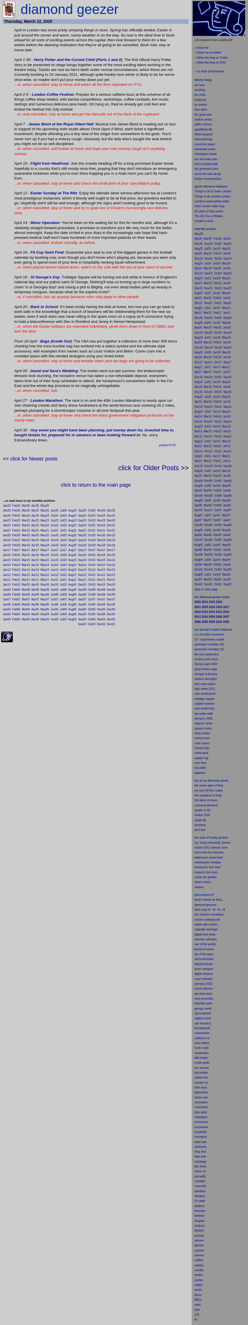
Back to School (44, 307)
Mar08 (26, 594)
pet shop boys (203, 993)
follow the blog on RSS (211, 62)
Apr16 (35, 554)
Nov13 (101, 569)
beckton (199, 1215)
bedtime (199, 1206)
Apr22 (35, 525)
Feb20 (16, 535)
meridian (215, 862)
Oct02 (92, 624)
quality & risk (202, 810)
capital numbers (204, 703)
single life (200, 820)
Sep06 (82, 604)
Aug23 (72, 520)
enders (205, 1043)
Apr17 (35, 550)
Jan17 (7, 550)
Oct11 (92, 579)
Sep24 (82, 515)
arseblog (199, 89)
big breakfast (202, 1013)
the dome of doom (206, 800)
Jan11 (7, 579)
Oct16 (92, 554)
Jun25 (54, 510)
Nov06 (101, 604)
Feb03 (16, 619)
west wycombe (203, 998)
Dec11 (111, 579)
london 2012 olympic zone (210, 847)
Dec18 (111, 545)
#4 (223, 909)
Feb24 (16, 515)
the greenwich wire (206, 168)
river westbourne (205, 693)
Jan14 (7, 564)
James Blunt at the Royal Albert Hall (60, 124)
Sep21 (82, 530)
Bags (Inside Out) (55, 341)
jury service (201, 1067)
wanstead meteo (204, 149)
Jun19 (54, 540)
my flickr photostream (210, 71)
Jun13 (54, 569)
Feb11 (16, 579)
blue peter (200, 1112)
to (199, 1309)
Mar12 (26, 574)
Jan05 (7, 609)
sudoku (199, 1265)
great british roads (205, 669)
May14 (44, 564)
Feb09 (16, 589)
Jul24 (63, 515)
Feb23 (16, 520)
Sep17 (82, 550)
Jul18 (63, 545)
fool (203, 829)
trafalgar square (204, 698)
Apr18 (35, 545)
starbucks (200, 1146)
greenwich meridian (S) (209, 649)
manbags (200, 1161)
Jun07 (54, 599)
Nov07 (101, 599)
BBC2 (198, 1299)
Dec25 (111, 510)
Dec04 (111, 614)
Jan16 (7, 554)
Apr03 (35, 619)
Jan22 (7, 525)
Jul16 (63, 554)
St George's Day (45, 277)
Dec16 (111, 554)
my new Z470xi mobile (208, 790)
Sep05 (82, 609)
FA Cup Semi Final (47, 252)
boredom (200, 825)
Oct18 (92, 545)
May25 (44, 510)
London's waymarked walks (211, 201)
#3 (218, 909)
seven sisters (202, 882)
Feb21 (16, 530)
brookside (200, 1132)
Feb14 (16, 564)
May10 (44, 584)
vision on (200, 1171)
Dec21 (111, 530)
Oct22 (92, 525)
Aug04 (72, 614)
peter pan (200, 1141)
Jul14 (63, 564)
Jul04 (63, 614)
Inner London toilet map (209, 206)
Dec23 (111, 520)
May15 (44, 560)
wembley (200, 1191)
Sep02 (82, 624)
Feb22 (16, 525)
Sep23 (82, 520)
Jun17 (54, 550)
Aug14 (72, 564)
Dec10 (111, 584)
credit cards (201, 1062)
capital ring (201, 758)
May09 (44, 589)
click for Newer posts (34, 459)
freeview (199, 1210)
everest (199, 1255)
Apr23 (35, 520)
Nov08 (101, 594)
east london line (204, 708)
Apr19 (35, 540)
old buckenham (204, 959)
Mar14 (26, 564)
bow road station (204, 684)
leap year (200, 1156)
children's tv (202, 1038)
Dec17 (111, 550)
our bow (199, 85)
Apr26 (35, 505)
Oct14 (92, 564)
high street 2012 (204, 688)
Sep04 (82, 614)
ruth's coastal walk (206, 164)
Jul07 (63, 599)
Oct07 (92, 599)
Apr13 (35, 569)
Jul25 (63, 510)
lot (196, 1309)
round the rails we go (207, 174)
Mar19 (26, 540)
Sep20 (82, 535)
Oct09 (92, 589)
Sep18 (82, 545)
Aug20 (72, 535)
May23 (44, 520)
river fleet (200, 763)
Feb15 (16, 560)
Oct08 (92, 594)
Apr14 (35, 564)
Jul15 (63, 560)
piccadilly (200, 767)
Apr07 (35, 599)
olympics (200, 983)
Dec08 (111, 594)
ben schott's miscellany (209, 914)
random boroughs (205, 678)
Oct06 (92, 604)
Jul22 (63, 525)
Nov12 (101, 574)
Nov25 (101, 510)
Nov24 (101, 515)
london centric (203, 119)
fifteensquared (203, 134)
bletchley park (203, 1003)
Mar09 (26, 589)
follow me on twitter (209, 52)
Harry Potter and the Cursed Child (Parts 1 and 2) (78, 60)
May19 (44, 540)
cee (196, 1280)
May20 (44, 535)
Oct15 (92, 560)
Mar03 (26, 619)
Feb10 (16, 584)
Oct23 (92, 520)
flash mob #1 (202, 909)
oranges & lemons (206, 674)
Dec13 (111, 569)
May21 (44, 530)
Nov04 (101, 614)
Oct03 (92, 619)
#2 (214, 909)
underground (212, 919)
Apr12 (35, 574)
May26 (44, 505)
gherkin (199, 1245)
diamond (199, 904)
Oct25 (92, 510)
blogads (199, 1220)
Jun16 (54, 554)
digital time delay (205, 934)
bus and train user (205, 159)
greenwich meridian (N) (209, 644)
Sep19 (82, 540)
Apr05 (35, 609)
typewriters (201, 1092)
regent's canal (203, 723)
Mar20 (26, 535)
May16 (44, 554)
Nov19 (101, 540)
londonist (200, 99)
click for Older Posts (148, 468)
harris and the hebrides (209, 852)
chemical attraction (206, 805)
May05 (44, 609)
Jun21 (54, 530)
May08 (44, 594)
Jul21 (63, 530)
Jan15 (7, 560)
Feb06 (16, 604)
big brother (201, 1072)
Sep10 (82, 584)
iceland (199, 887)
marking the (201, 862)
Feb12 (16, 574)
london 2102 (202, 815)
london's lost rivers (206, 659)
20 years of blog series (208, 211)
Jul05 (63, 609)
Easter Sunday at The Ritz (53, 193)
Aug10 (72, 584)
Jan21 (7, 530)
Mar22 (26, 525)
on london (200, 104)
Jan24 (7, 515)
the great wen (203, 114)
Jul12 (63, 574)
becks (198, 1289)
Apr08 (35, 594)
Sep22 (82, 525)
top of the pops (203, 954)
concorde (200, 1186)
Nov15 (101, 560)
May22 (44, 525)
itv (195, 1319)
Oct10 (92, 584)
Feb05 (16, 609)
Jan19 (7, 540)
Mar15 (26, 560)
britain (204, 1057)
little (197, 1057)
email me (202, 47)
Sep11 (82, 579)
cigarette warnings (206, 929)
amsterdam (201, 1053)
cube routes (201, 743)
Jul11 (63, 579)
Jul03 (63, 619)
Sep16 (82, 554)
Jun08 (54, 594)
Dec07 (111, 599)
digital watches (203, 973)
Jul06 (63, 604)
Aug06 (72, 604)
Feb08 (16, 594)
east (197, 1043)
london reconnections (208, 178)
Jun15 (54, 560)
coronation (201, 1102)
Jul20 (63, 535)
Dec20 (111, 535)
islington (199, 1196)
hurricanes (201, 1122)
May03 (44, 619)
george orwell (203, 1008)
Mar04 (26, 614)
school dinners (203, 988)
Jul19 (63, 540)
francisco (205, 1023)
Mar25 (26, 510)
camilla (198, 1270)
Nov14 (101, 564)
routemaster (202, 1033)
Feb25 (16, 510)
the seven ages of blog (208, 785)
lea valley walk (203, 713)
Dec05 (111, 609)
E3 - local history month (209, 639)
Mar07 (26, 599)
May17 (44, 550)
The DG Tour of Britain (208, 216)
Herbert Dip (201, 748)
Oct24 (92, 515)
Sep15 (82, 560)
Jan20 (7, 535)
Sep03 (82, 619)
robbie (198, 1285)
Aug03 (72, 619)
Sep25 (82, 510)
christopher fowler (205, 154)
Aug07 (72, 599)
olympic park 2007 (206, 664)
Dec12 (111, 574)
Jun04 (54, 614)
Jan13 (7, 569)
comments (201, 1107)
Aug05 (72, 609)
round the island (204, 144)
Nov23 (101, 520)
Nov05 (101, 609)
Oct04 (92, 614)
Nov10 (101, 584)
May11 (44, 579)
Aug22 (72, 525)
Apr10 (35, 584)
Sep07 (82, 599)
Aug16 (72, 554)
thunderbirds (202, 1028)
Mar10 (26, 584)
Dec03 (111, 619)
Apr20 (35, 535)
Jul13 (63, 569)
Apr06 (35, 604)
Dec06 (111, 604)
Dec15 (111, 560)
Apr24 (35, 515)
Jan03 (7, 619)
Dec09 (111, 589)
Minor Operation (45, 223)
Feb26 (16, 505)
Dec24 (111, 515)
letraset (199, 1230)
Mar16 (26, 554)
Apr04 (35, 614)
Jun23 (54, 520)
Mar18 (26, 545)
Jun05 (54, 609)
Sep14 (82, 564)
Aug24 (72, 515)
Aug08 (72, 594)
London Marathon (46, 400)
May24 (44, 515)
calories (199, 1250)
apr (196, 829)
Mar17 (26, 550)
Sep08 (82, 594)
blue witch (200, 109)
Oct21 (92, 530)
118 (196, 1314)
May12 (44, 574)
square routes (203, 728)
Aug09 (72, 589)
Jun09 (54, 589)
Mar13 (26, 569)
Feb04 (16, 614)
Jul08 (63, 594)
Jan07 (7, 599)
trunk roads (201, 1047)
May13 (44, 569)
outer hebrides (203, 979)
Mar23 (26, 520)
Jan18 (7, 545)
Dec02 (111, 624)
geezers (211, 904)
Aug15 (72, 560)
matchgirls (201, 1117)
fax (201, 1280)
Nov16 (101, 554)
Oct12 (92, 574)
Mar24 (26, 515)
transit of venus (204, 949)
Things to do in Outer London (212, 191)
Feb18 (16, 545)
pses (202, 1225)
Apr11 (35, 579)
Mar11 (26, 579)
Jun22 (54, 525)
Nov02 (101, 624)
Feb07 (16, 599)
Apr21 (35, 530)
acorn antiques (203, 969)
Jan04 (7, 614)
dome (198, 1295)
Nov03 (101, 619)
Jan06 (7, 604)
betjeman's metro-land (208, 857)
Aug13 (72, 569)
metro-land (201, 753)
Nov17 (101, 550)
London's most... (204, 221)
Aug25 (72, 510)
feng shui (200, 1151)
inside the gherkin (205, 877)
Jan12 (7, 574)
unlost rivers (202, 738)
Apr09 (35, 589)
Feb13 (16, 569)
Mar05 (26, 609)
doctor (198, 1097)
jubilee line (201, 1077)
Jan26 (7, 505)
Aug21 (72, 530)
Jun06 (54, 604)
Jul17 (63, 550)
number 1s (201, 1082)
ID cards (199, 1200)
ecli (196, 1225)
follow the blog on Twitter (212, 57)
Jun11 (54, 579)
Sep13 (82, 569)
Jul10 (63, 584)
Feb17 (16, 550)
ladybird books (203, 964)
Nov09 (101, 589)
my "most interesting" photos (212, 842)
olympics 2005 (203, 718)
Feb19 (16, 540)
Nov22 (101, 525)
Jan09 (7, 589)
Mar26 (26, 505)
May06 (44, 604)
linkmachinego (203, 139)
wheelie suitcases (205, 939)
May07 (44, 599)
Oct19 (92, 540)
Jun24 (54, 515)
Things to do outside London (212, 196)
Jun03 (54, 619)
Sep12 (82, 574)
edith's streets (203, 124)
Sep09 (82, 589)
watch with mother (206, 924)
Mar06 (26, 604)
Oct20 (92, 535)
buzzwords (201, 1127)
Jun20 (54, 535)
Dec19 (111, 540)
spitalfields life (203, 129)
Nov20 (101, 535)
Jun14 (54, 564)
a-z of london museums (209, 634)
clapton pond (202, 1018)
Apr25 (35, 510)
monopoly (200, 1136)
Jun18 (54, 545)
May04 (44, 614)
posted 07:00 (167, 445)
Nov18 (101, 545)
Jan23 (7, 520)
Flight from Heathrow (49, 163)
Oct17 (92, 550)
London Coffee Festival (52, 94)
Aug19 (72, 540)
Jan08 (7, 594)
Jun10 (54, 584)
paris (197, 1304)
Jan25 (7, 510)
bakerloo (199, 772)
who (205, 1097)
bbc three (200, 1166)
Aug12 (72, 574)
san (196, 1023)
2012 (209, 983)
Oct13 (92, 569)
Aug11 (72, 579)
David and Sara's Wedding (54, 371)
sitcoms (199, 1240)
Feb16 (16, 554)
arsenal (199, 1235)
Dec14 (111, 564)
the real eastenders (206, 654)
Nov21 (101, 530)
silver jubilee (202, 733)
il (199, 829)
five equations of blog (208, 795)
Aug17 (72, 550)
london (198, 919)
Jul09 (63, 589)
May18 (44, 545)
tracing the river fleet (207, 867)
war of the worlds (205, 944)
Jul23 (63, 520)
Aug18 (72, 545)
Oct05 (92, 609)
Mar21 (26, 530)
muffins (199, 1260)
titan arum (200, 1087)
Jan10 (7, 584)
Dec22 (111, 525)
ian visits (199, 94)
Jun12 (54, 574)
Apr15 (35, 560)
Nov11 (101, 579)
